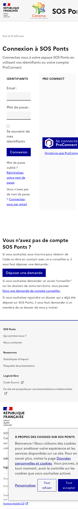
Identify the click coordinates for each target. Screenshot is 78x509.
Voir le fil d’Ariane (13, 36)
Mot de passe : (18, 107)
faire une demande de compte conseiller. (31, 291)
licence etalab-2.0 (13, 503)
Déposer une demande (24, 272)
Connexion (18, 152)
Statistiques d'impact (16, 359)
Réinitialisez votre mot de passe (16, 178)
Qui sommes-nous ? (14, 336)
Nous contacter (12, 342)
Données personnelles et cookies (43, 461)
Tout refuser (47, 485)
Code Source (13, 382)
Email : (12, 88)
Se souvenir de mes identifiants (18, 136)
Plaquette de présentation (19, 366)
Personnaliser (25, 485)
